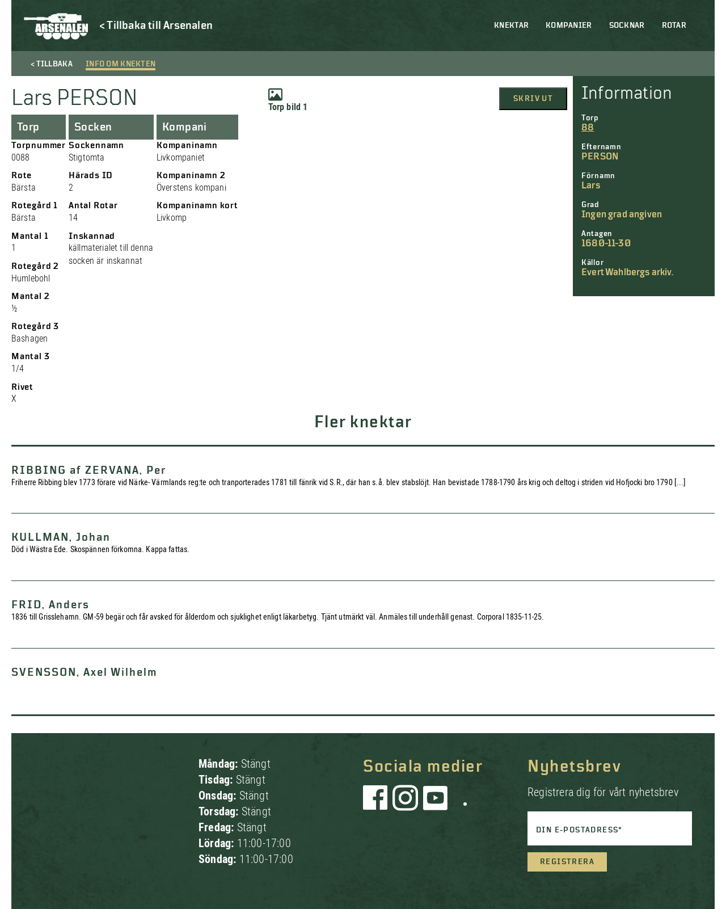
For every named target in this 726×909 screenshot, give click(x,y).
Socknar (627, 26)
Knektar (511, 26)
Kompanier (569, 26)
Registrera (567, 861)
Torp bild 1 (288, 99)
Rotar (674, 26)
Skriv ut (533, 98)
